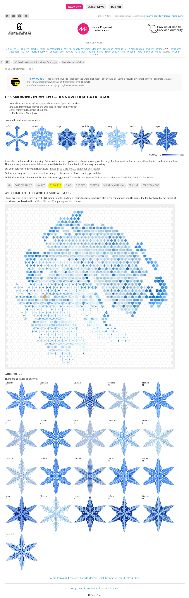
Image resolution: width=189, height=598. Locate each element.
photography (56, 51)
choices (25, 48)
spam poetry (112, 51)
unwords (148, 51)
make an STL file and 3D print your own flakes (74, 168)
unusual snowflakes (32, 164)
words (166, 51)
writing (175, 51)
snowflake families (147, 161)
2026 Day (74, 6)
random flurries (128, 161)
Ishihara (160, 48)
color (42, 48)
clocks (34, 48)
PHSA (137, 578)
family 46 (79, 164)
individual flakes (170, 161)
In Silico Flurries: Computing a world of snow (57, 201)
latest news (96, 6)
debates (96, 48)
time (123, 51)
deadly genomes (81, 48)
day (9, 48)
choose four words (161, 15)
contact (74, 578)
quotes (69, 51)
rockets (91, 51)
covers (67, 48)
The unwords (35, 78)
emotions (108, 48)
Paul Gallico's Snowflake (140, 177)
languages (14, 51)
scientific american (113, 185)
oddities (80, 185)
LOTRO (25, 51)
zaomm (95, 54)
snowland (55, 185)
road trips (80, 51)
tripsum (131, 51)
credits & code (150, 185)
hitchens (150, 48)
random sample (23, 185)
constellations (54, 48)
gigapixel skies (136, 48)
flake (68, 185)
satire (100, 51)
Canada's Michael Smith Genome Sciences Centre (105, 578)
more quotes (178, 15)
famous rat (120, 48)
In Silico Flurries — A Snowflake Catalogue (35, 62)
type (140, 51)
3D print (133, 185)
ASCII (16, 48)
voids (158, 51)
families (41, 185)
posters (94, 185)
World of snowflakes (73, 62)
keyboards (175, 48)
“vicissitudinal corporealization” (102, 588)
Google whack (78, 588)
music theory (37, 51)
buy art (116, 6)
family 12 (64, 164)
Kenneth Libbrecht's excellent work (104, 177)
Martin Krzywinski (58, 578)
